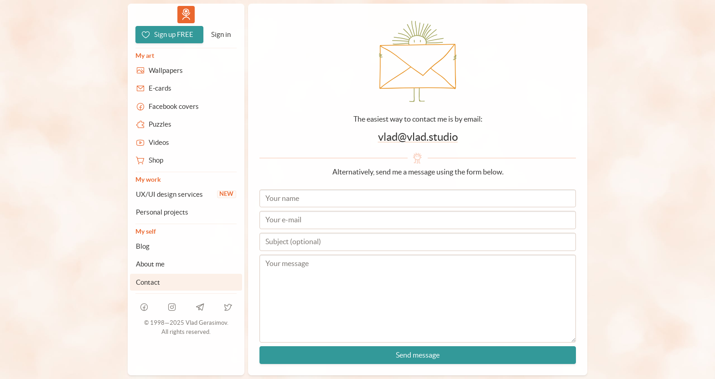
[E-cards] (186, 88)
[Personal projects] (186, 212)
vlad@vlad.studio (418, 137)
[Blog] (186, 246)
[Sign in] (221, 34)
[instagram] (172, 307)
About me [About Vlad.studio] (150, 264)
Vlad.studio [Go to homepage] (186, 14)
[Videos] (186, 142)
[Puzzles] (186, 124)
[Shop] (186, 160)
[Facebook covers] (186, 106)
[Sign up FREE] (169, 34)
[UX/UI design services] (186, 194)
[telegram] (200, 307)
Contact (148, 282)
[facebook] (144, 307)
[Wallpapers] (186, 70)
